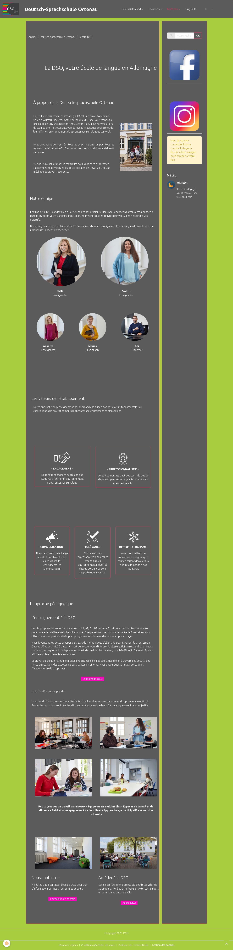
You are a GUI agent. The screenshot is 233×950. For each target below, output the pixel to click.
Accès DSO (129, 903)
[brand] (55, 9)
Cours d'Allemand (133, 9)
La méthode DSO (93, 679)
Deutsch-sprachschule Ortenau (57, 37)
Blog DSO (192, 9)
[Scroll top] (226, 943)
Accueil (32, 37)
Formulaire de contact (62, 899)
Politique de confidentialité (133, 945)
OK (198, 36)
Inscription (156, 9)
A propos (175, 9)
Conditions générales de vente (97, 945)
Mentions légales (67, 945)
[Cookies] (7, 943)
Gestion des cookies (164, 945)
